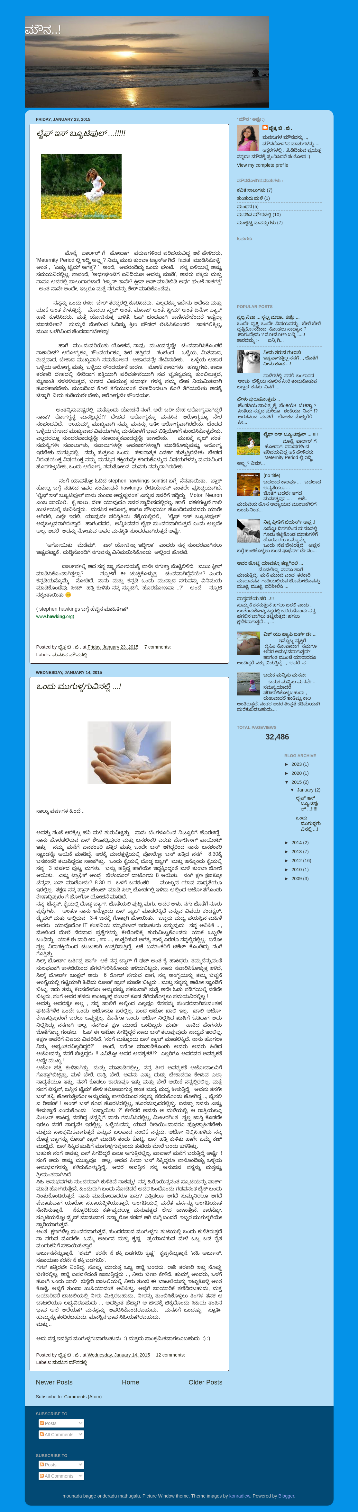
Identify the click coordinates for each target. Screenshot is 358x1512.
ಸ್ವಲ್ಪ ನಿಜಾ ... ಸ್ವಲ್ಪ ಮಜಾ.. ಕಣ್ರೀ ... (268, 317)
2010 (297, 869)
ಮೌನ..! (43, 29)
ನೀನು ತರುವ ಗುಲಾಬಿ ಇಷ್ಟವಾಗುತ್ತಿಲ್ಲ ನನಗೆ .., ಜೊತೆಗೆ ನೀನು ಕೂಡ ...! (290, 358)
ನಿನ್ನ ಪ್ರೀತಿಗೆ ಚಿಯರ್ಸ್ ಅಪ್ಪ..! (289, 522)
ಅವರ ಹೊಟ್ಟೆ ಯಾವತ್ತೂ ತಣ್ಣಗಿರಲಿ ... (270, 563)
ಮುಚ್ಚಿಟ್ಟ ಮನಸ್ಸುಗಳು (256, 222)
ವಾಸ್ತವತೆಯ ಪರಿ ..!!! (255, 598)
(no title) (271, 475)
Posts (48, 1423)
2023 (297, 764)
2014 (297, 842)
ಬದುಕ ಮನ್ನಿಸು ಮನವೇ (284, 674)
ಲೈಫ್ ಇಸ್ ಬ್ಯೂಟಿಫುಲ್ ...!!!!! (80, 133)
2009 (297, 878)
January (306, 789)
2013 (297, 851)
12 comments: (171, 1354)
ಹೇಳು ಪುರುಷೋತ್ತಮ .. (258, 399)
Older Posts (205, 1382)
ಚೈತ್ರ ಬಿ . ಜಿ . (280, 128)
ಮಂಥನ (244, 206)
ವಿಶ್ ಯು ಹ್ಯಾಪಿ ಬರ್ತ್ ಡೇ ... (290, 634)
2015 (297, 782)
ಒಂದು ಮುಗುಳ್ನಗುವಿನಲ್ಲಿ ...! (78, 686)
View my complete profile (263, 165)
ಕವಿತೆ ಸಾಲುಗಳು (251, 190)
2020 (297, 773)
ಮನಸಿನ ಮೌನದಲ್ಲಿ (69, 654)
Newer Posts (54, 1382)
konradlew (239, 1496)
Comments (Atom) (83, 1396)
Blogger (286, 1496)
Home (130, 1382)
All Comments (57, 1434)
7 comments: (158, 647)
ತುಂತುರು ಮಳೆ (250, 198)
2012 (297, 860)
